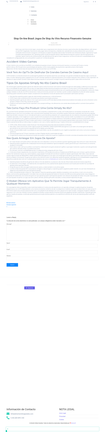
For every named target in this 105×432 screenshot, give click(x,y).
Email (8, 243)
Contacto (34, 18)
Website (9, 249)
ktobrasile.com (54, 153)
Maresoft (73, 417)
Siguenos (29, 282)
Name (8, 237)
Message (9, 218)
